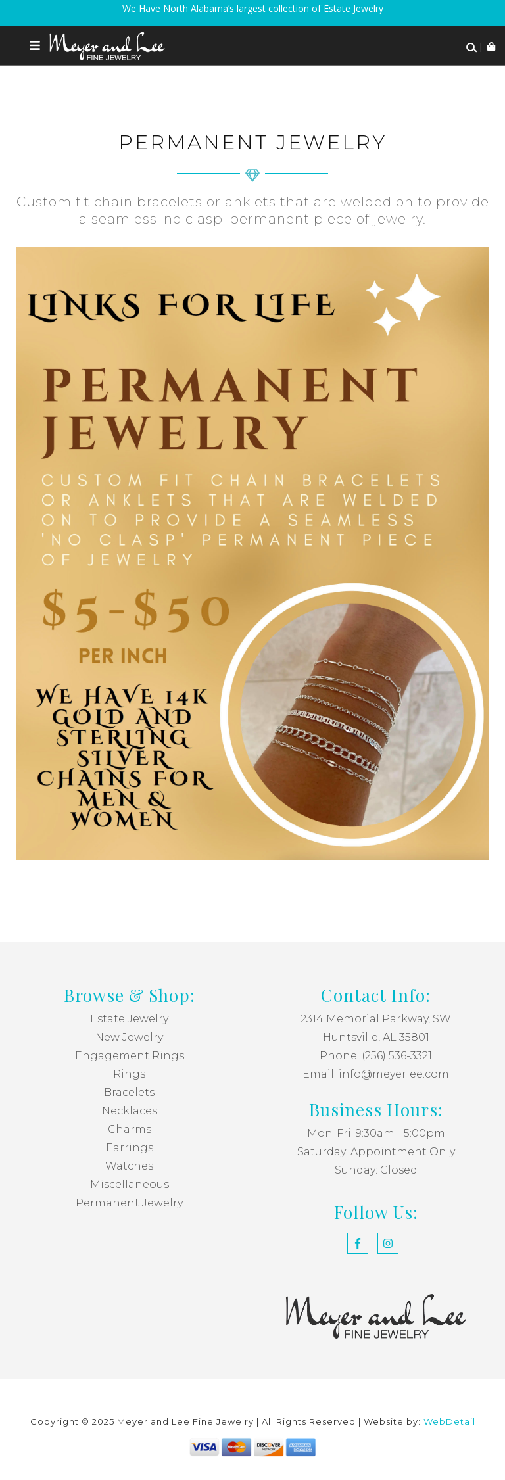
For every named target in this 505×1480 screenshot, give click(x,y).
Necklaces (129, 1111)
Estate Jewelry (129, 1019)
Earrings (129, 1147)
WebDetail (449, 1421)
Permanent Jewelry (129, 1203)
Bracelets (129, 1092)
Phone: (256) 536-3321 (376, 1055)
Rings (129, 1074)
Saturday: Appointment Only (376, 1151)
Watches (129, 1166)
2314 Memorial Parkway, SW (376, 1019)
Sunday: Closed (376, 1170)
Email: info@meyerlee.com (375, 1074)
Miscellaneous (129, 1184)
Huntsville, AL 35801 (376, 1037)
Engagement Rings (129, 1055)
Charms (129, 1129)
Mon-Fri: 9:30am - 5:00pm (376, 1133)
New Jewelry (129, 1037)
